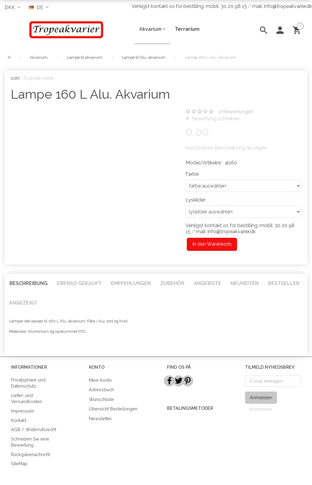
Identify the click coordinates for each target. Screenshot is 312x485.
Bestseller (284, 283)
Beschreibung (28, 283)
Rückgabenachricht (30, 454)
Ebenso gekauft (79, 283)
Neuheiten (245, 283)
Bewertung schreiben (215, 118)
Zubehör (172, 283)
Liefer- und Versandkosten (26, 398)
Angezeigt (23, 303)
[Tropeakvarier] (65, 29)
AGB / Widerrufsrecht (33, 429)
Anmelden (261, 397)
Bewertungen (236, 111)
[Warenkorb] (297, 29)
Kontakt (18, 420)
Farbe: (192, 174)
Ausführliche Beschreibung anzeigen (226, 148)
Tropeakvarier (38, 78)
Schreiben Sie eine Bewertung (30, 442)
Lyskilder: (196, 200)
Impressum (22, 410)
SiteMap (19, 463)
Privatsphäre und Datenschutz (28, 383)
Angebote (207, 283)
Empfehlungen (131, 283)
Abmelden (260, 409)
